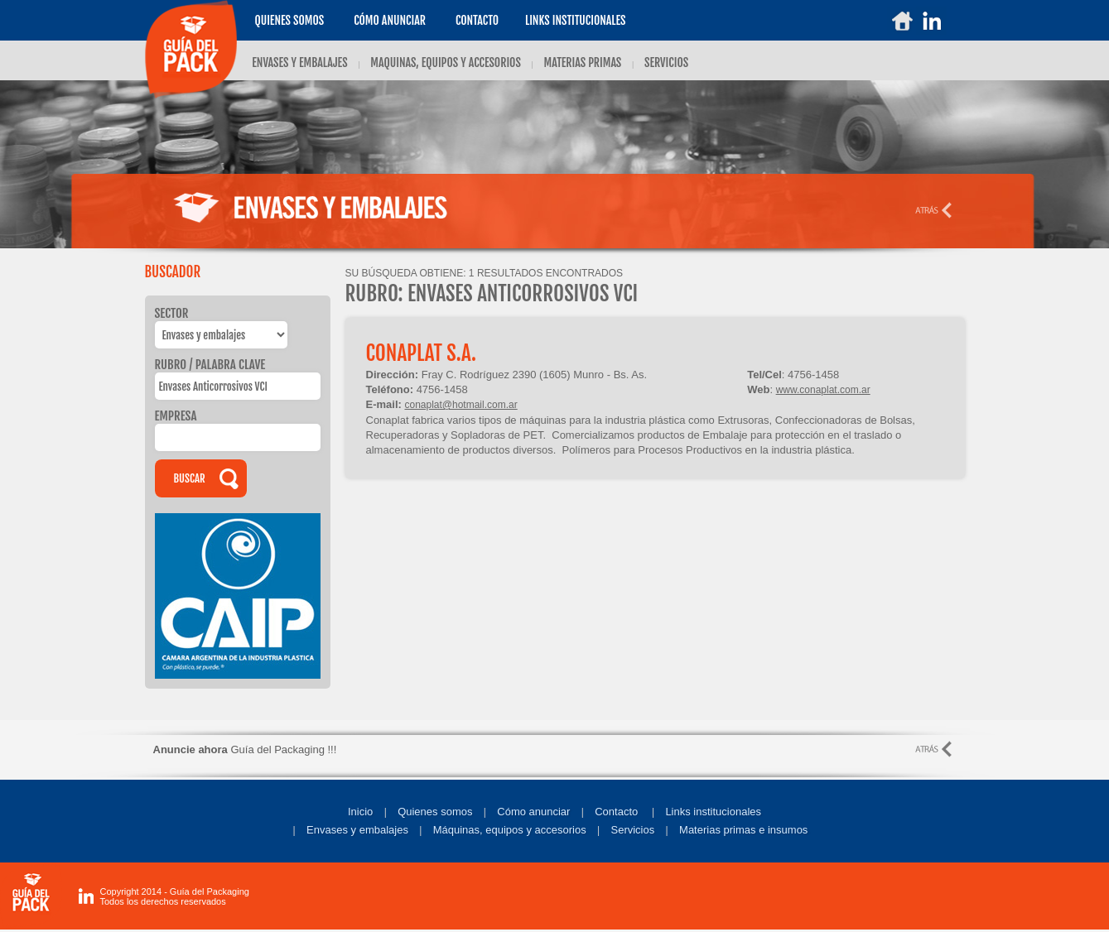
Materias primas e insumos (743, 830)
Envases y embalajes (357, 830)
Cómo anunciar (390, 20)
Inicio (360, 811)
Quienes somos (289, 20)
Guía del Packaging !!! (245, 749)
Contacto (477, 20)
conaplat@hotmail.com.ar (460, 405)
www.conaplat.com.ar (823, 390)
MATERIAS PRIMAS (583, 62)
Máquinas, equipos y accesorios (509, 830)
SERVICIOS (666, 62)
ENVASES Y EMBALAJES (299, 62)
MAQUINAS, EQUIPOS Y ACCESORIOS (445, 62)
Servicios (633, 830)
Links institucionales (713, 811)
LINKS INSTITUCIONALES (575, 20)
